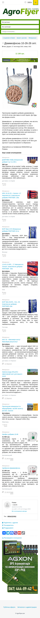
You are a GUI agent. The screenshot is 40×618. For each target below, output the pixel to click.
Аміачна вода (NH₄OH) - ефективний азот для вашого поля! (12, 374)
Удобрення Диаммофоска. (11, 468)
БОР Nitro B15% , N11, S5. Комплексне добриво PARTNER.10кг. (11, 304)
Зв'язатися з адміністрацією (27, 607)
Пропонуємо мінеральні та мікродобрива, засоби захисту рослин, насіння (12, 409)
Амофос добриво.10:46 (10, 434)
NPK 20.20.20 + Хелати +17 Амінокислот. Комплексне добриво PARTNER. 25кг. (11, 195)
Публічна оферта (9, 607)
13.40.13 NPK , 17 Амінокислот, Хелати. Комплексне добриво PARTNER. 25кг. (13, 267)
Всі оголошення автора (19, 511)
